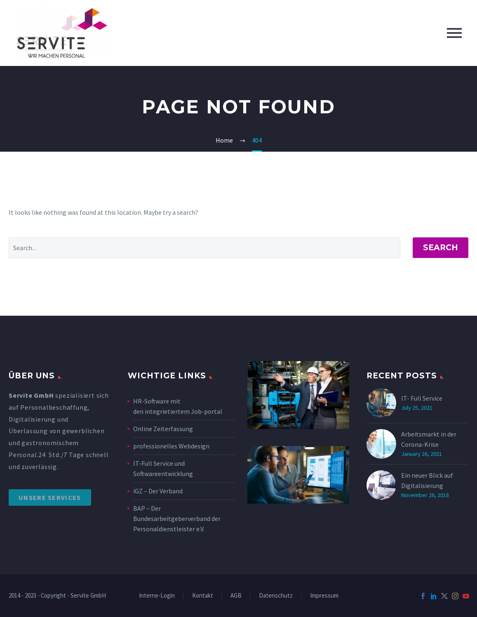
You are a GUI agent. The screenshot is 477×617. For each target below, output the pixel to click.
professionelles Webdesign (172, 446)
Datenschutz (276, 596)
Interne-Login (157, 596)
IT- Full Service (421, 398)
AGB (236, 596)
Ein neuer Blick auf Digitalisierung (427, 480)
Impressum (324, 596)
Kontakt (202, 596)
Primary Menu (454, 33)
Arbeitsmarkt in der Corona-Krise (428, 439)
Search (440, 247)
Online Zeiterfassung (163, 429)
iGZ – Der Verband (158, 491)
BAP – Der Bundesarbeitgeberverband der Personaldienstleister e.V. (177, 518)
